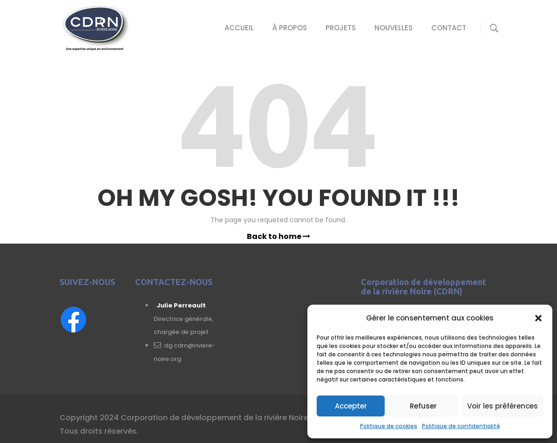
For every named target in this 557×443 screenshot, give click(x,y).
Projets (341, 28)
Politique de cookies (388, 426)
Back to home (278, 236)
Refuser (423, 406)
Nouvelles (393, 28)
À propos (289, 28)
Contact (448, 28)
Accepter (351, 406)
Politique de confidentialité (461, 426)
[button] (538, 318)
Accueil (239, 28)
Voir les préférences (502, 406)
